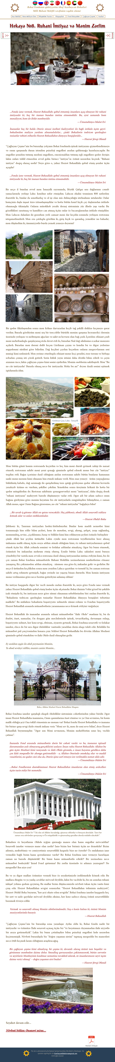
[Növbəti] (109, 35)
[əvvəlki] (6, 35)
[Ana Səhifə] (15, 16)
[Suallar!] (101, 16)
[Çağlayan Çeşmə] (89, 16)
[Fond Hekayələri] (73, 16)
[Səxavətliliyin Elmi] (29, 16)
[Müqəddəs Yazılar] (45, 16)
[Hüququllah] (59, 16)
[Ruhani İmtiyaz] (91, 1042)
